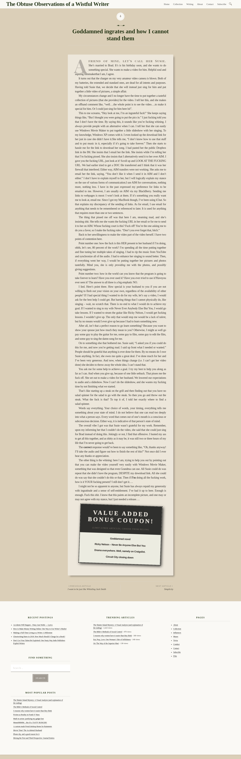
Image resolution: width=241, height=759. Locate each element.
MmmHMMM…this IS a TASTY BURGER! (30, 722)
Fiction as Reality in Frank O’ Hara (26, 714)
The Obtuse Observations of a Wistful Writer (57, 4)
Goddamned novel (120, 539)
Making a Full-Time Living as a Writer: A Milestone (32, 633)
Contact (210, 4)
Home (166, 4)
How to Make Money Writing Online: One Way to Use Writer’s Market (40, 629)
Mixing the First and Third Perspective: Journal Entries (33, 738)
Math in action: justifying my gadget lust (28, 718)
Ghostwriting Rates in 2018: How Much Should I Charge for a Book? (39, 636)
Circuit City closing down (120, 557)
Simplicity (147, 587)
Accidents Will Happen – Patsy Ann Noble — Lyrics (33, 625)
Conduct (176, 644)
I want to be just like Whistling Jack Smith (94, 587)
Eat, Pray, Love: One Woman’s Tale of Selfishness (112, 639)
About (200, 4)
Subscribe (221, 4)
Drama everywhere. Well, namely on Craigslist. (119, 551)
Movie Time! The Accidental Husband (27, 730)
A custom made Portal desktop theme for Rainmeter (32, 726)
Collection (178, 4)
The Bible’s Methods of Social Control (27, 707)
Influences (177, 633)
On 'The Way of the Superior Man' (106, 643)
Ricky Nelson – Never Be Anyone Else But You (120, 545)
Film (175, 656)
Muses (175, 636)
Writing (189, 4)
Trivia (175, 640)
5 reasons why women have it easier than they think (32, 711)
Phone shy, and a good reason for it (26, 734)
